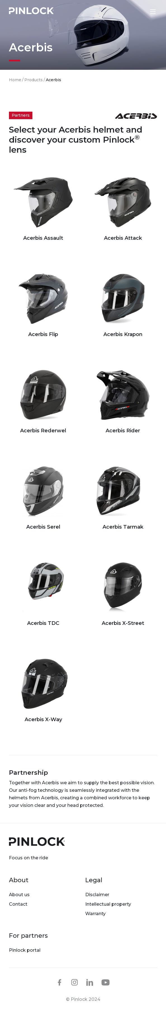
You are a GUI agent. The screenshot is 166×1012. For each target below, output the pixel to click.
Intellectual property (108, 904)
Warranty (95, 913)
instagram (74, 982)
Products (33, 79)
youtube (105, 982)
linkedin (89, 982)
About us (19, 894)
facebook (59, 982)
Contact (18, 904)
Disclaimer (97, 894)
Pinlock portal (25, 950)
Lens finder (141, 11)
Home (15, 79)
